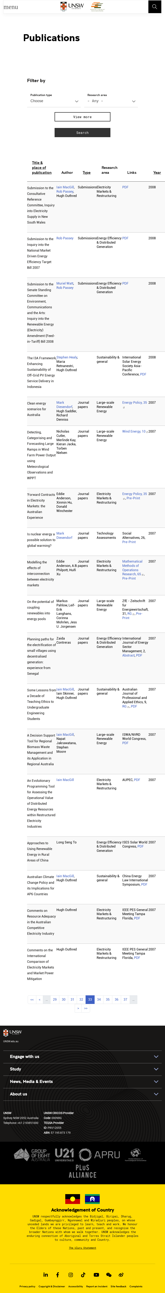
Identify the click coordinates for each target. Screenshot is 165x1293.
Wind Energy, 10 (135, 431)
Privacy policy (27, 1286)
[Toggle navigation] (155, 6)
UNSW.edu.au (12, 1036)
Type (87, 172)
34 (100, 999)
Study (15, 1069)
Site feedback (118, 1286)
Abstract (128, 655)
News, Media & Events (31, 1081)
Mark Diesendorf (64, 405)
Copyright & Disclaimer (52, 1286)
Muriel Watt (64, 283)
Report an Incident (96, 1286)
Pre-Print (133, 498)
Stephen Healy (66, 357)
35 (109, 999)
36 (118, 999)
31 (73, 999)
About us (18, 1094)
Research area (97, 95)
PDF (125, 187)
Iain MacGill (65, 187)
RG (131, 614)
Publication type (41, 95)
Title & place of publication (42, 167)
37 (126, 999)
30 (65, 999)
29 (56, 999)
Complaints (135, 1286)
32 (82, 999)
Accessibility (75, 1286)
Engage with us (24, 1056)
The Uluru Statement (82, 1247)
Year (157, 172)
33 (91, 999)
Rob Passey (64, 191)
